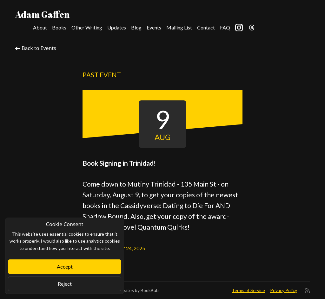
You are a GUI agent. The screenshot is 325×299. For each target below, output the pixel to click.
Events (154, 27)
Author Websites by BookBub (129, 290)
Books (59, 27)
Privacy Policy (283, 290)
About (40, 27)
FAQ (225, 27)
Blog (136, 27)
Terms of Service (248, 290)
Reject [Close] (65, 284)
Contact (206, 27)
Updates (116, 27)
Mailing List (179, 27)
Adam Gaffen (42, 14)
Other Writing (86, 27)
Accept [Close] (65, 267)
